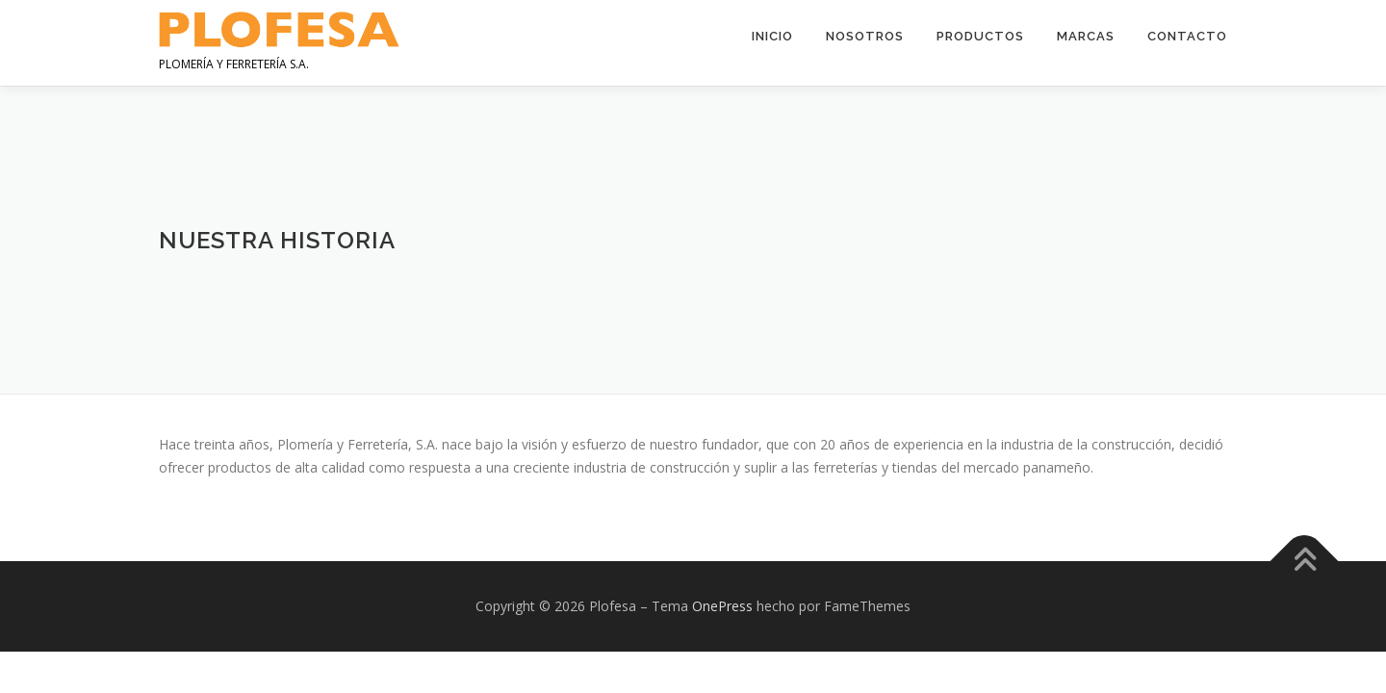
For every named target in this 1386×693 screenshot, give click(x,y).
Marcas (1086, 36)
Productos (980, 36)
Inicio (772, 36)
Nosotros (865, 36)
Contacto (1187, 36)
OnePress (722, 606)
